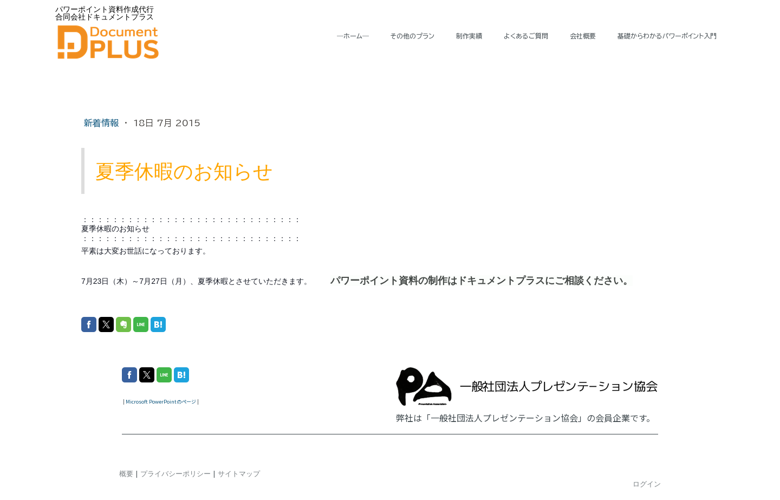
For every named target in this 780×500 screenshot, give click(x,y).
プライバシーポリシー (175, 473)
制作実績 (469, 36)
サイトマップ (239, 473)
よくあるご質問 (526, 36)
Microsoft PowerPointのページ (161, 401)
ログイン (647, 484)
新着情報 (102, 123)
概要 (126, 473)
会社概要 (583, 36)
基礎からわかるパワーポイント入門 (667, 36)
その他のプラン (412, 36)
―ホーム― (353, 36)
